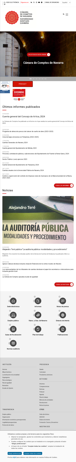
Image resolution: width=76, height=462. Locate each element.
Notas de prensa (62, 304)
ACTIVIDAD (43, 379)
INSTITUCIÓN (6, 364)
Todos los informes (62, 185)
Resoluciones (43, 402)
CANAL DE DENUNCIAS (52, 2)
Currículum (42, 372)
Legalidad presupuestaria (9, 422)
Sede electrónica (13, 304)
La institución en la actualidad (10, 375)
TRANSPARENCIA (8, 409)
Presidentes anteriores (45, 375)
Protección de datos (8, 425)
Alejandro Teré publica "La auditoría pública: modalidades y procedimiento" (34, 297)
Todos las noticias (62, 284)
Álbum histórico (6, 372)
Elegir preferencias (15, 453)
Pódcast (23, 84)
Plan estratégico (7, 380)
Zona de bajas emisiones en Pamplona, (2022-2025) (20, 177)
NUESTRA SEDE (44, 427)
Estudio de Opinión (7, 388)
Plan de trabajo (43, 397)
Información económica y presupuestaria (14, 420)
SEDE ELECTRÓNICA (11, 2)
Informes (38, 304)
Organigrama (6, 377)
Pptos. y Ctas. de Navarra (38, 318)
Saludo (41, 369)
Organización (6, 417)
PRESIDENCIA (44, 364)
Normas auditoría (13, 347)
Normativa (5, 385)
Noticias (41, 389)
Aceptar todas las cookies (32, 453)
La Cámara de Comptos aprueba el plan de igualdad (20, 291)
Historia (4, 369)
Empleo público (13, 318)
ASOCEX (41, 417)
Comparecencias (44, 386)
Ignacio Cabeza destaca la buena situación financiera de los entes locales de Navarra (31, 278)
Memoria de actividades (46, 400)
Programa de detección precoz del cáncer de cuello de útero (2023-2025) (27, 172)
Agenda (41, 394)
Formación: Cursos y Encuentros (48, 422)
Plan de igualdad (7, 383)
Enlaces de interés (63, 318)
